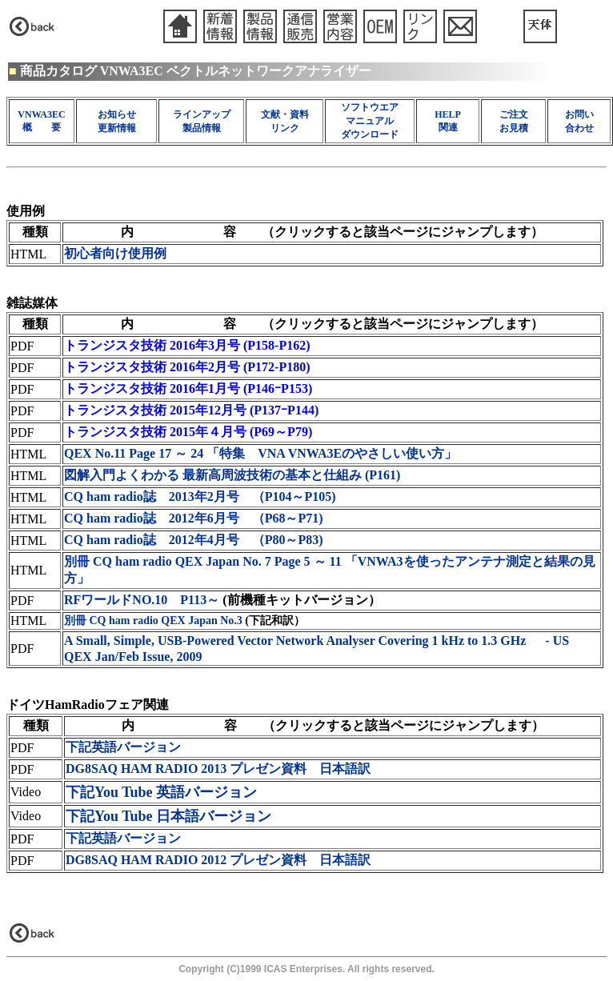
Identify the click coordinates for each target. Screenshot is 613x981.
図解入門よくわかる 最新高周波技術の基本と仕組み (232, 475)
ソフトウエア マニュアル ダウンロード (370, 121)
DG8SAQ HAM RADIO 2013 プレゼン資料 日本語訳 (218, 768)
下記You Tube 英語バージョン (161, 792)
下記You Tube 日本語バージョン (168, 816)
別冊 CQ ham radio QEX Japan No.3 (153, 621)
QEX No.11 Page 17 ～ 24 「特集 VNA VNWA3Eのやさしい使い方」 (260, 453)
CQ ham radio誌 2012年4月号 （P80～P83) (193, 540)
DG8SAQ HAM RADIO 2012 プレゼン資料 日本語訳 (218, 860)
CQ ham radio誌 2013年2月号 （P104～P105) (200, 496)
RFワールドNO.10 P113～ (141, 600)
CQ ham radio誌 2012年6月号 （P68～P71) (193, 518)
